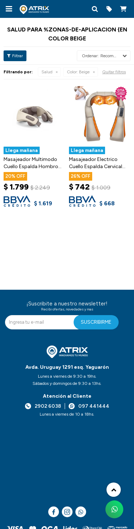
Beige (78, 71)
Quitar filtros (114, 71)
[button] (95, 9)
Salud (47, 71)
